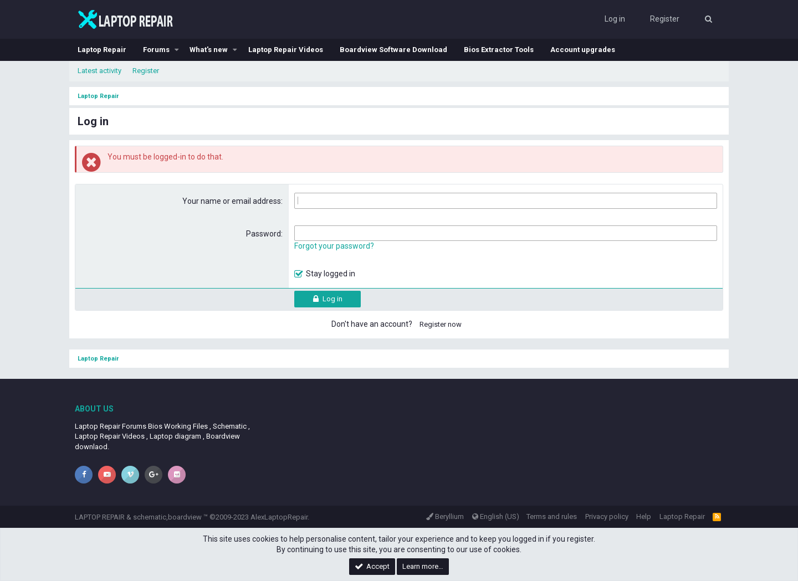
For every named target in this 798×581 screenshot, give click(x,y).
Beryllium (445, 516)
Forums (156, 49)
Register (145, 70)
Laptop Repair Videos (285, 49)
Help (643, 516)
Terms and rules (551, 516)
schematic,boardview (167, 517)
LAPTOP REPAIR (100, 517)
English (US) (495, 516)
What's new (209, 49)
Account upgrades (582, 49)
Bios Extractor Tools (499, 49)
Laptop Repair (102, 49)
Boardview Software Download (393, 49)
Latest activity (99, 70)
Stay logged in (330, 273)
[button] (177, 50)
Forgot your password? (334, 245)
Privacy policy (606, 516)
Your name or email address (231, 201)
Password (263, 233)
